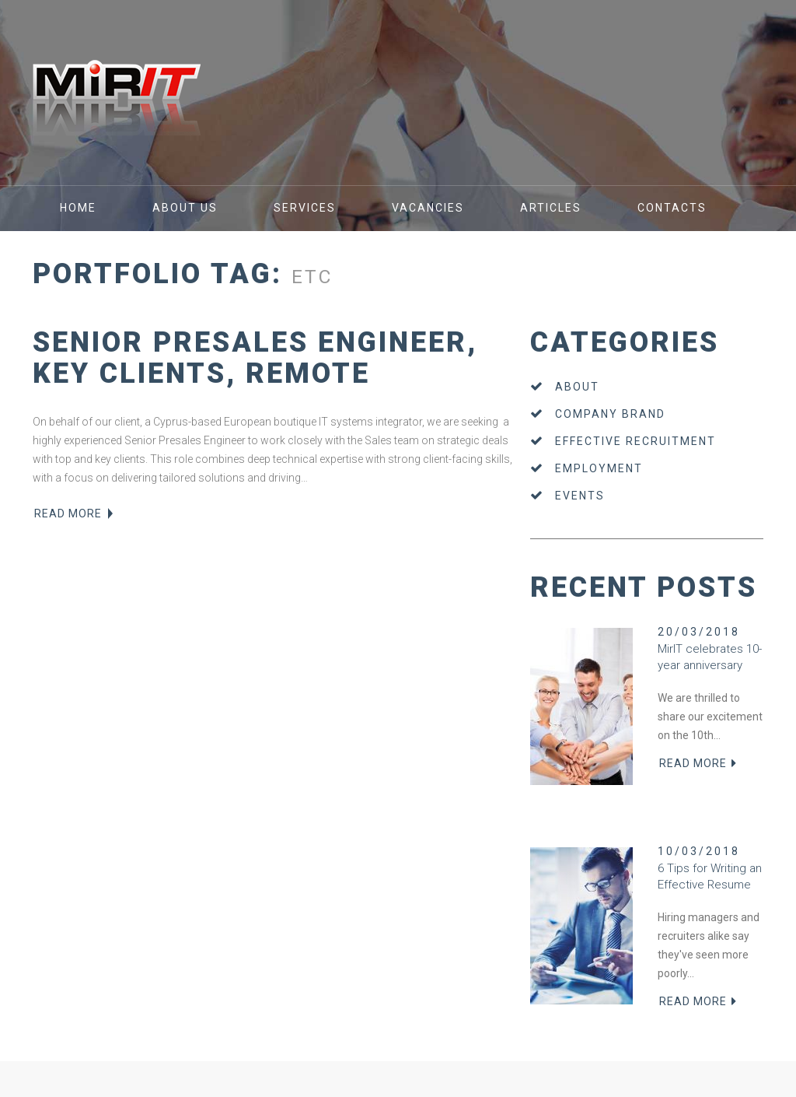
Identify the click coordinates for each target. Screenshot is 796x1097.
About (577, 386)
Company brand (610, 414)
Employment (599, 468)
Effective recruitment (635, 441)
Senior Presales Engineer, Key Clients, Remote (255, 358)
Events (580, 495)
